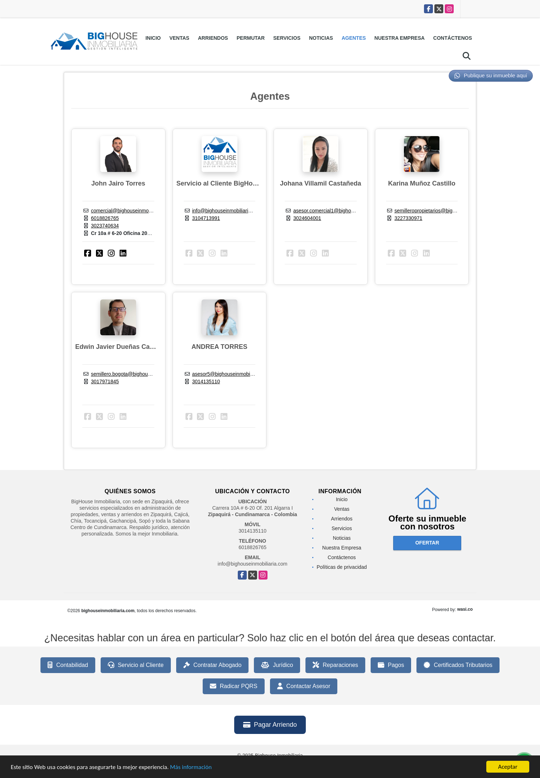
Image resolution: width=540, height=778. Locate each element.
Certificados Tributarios (458, 665)
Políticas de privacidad (342, 567)
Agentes (354, 38)
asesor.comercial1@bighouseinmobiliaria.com (344, 210)
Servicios (286, 38)
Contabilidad (68, 665)
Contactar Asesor (304, 686)
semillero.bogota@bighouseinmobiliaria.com (140, 374)
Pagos (391, 665)
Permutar (251, 38)
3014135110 (206, 381)
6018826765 (105, 218)
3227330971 (408, 218)
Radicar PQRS (233, 686)
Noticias (321, 38)
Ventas (179, 38)
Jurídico (277, 665)
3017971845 (105, 381)
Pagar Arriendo (270, 724)
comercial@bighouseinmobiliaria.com (132, 210)
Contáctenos (452, 38)
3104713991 (206, 218)
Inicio (153, 38)
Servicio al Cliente (136, 665)
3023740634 (105, 226)
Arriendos (213, 38)
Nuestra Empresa (400, 38)
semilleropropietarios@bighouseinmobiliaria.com (448, 210)
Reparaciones (335, 665)
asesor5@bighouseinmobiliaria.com (231, 374)
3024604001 (307, 218)
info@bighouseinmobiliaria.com (227, 210)
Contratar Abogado (212, 665)
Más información (191, 768)
